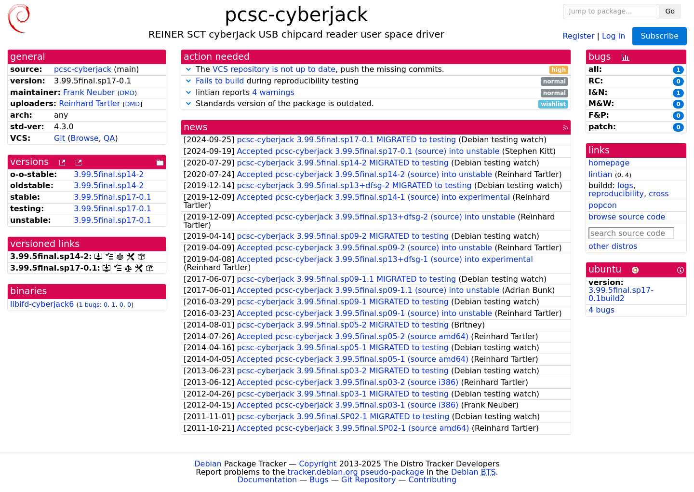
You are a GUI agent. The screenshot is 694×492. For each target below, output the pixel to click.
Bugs (319, 479)
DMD (127, 92)
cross (658, 193)
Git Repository (368, 479)
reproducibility (616, 193)
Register (579, 35)
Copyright (317, 463)
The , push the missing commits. (376, 70)
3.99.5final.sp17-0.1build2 (621, 294)
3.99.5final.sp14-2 (109, 174)
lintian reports (376, 93)
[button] (188, 69)
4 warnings (273, 92)
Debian (208, 463)
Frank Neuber (89, 92)
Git (59, 138)
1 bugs (89, 304)
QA (109, 138)
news (196, 127)
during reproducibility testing (376, 81)
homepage (608, 162)
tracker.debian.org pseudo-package (356, 472)
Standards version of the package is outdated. (376, 104)
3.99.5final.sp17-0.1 (112, 197)
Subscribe (660, 36)
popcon (602, 205)
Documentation (267, 479)
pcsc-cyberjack (82, 69)
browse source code (626, 216)
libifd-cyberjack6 (42, 304)
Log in (613, 35)
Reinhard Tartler (89, 103)
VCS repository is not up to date (274, 69)
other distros (612, 246)
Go (670, 11)
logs (625, 185)
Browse (84, 138)
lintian (600, 174)
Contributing (433, 479)
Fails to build (220, 80)
